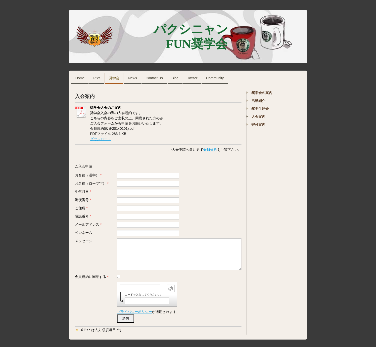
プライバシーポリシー (134, 312)
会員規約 (210, 150)
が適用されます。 (148, 312)
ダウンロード (100, 139)
